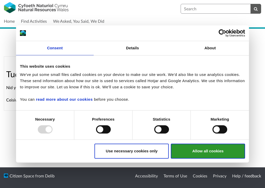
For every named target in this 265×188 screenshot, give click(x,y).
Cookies (200, 175)
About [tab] (210, 48)
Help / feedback (246, 175)
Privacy (219, 175)
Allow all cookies (208, 151)
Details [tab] (132, 48)
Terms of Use (175, 175)
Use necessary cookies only (132, 151)
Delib (50, 175)
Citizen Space (22, 175)
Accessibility (146, 175)
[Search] (256, 9)
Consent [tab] (55, 48)
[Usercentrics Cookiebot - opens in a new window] (222, 33)
